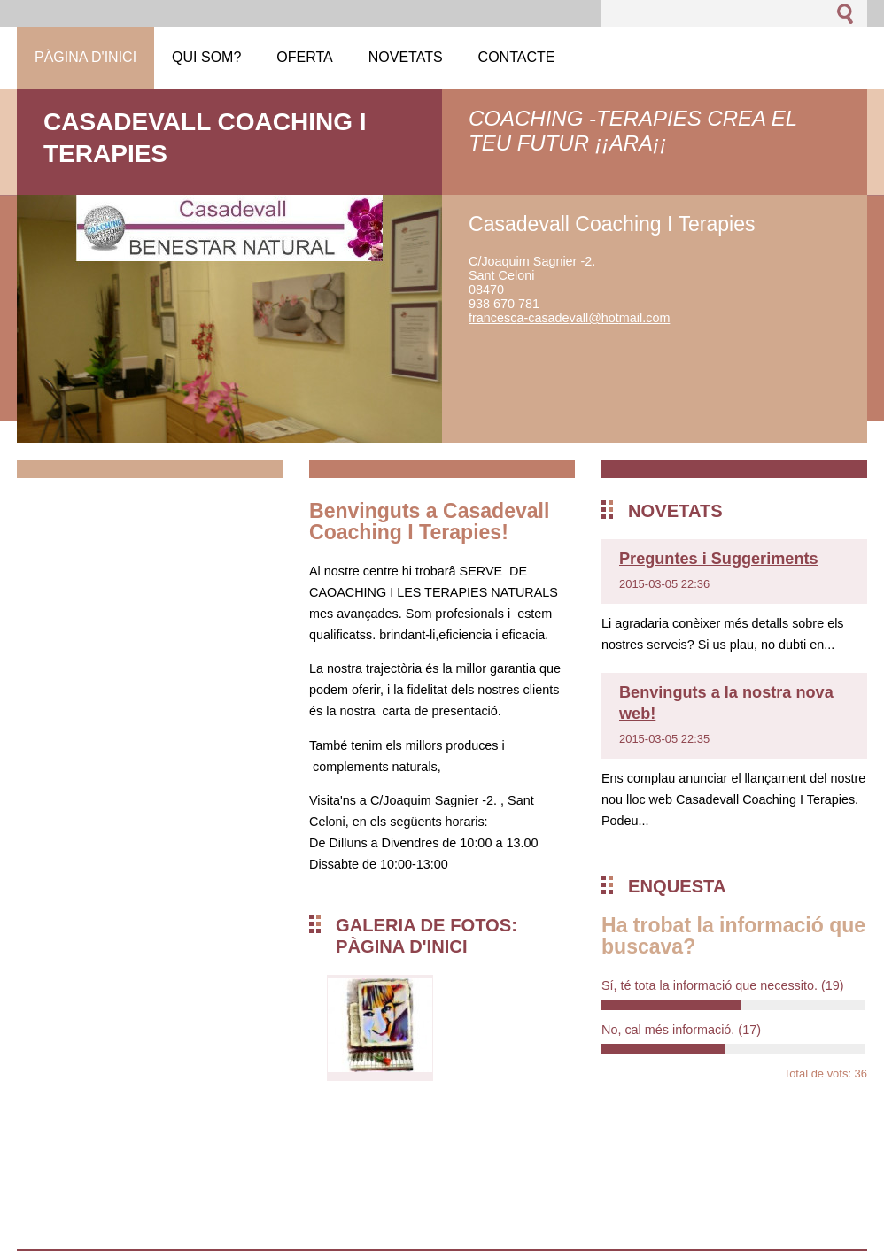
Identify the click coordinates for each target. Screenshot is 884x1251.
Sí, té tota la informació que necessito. (722, 985)
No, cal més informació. (681, 1030)
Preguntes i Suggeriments (718, 559)
